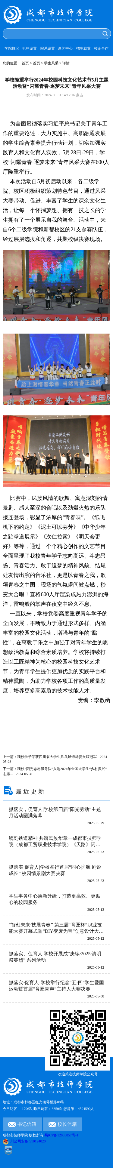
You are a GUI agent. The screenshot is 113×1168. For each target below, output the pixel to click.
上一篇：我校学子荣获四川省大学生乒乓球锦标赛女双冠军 (55, 759)
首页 (25, 63)
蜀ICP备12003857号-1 (61, 1135)
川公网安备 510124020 (24, 1141)
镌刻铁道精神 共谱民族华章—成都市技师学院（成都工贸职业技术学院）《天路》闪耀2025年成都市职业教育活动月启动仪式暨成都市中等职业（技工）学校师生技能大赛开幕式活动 (55, 842)
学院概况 (12, 48)
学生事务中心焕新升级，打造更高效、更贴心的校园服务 (54, 899)
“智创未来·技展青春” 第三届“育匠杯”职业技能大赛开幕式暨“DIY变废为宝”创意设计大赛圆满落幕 (56, 928)
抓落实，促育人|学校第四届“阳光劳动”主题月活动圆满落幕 (55, 812)
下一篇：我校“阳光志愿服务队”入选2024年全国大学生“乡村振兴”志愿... (55, 771)
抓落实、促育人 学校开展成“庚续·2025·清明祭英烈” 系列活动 (55, 957)
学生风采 (51, 63)
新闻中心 (65, 48)
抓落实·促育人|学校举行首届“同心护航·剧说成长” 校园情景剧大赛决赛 (55, 870)
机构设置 (29, 48)
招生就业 (83, 48)
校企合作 (101, 48)
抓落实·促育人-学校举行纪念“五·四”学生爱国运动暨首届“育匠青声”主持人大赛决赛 (56, 985)
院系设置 (47, 48)
